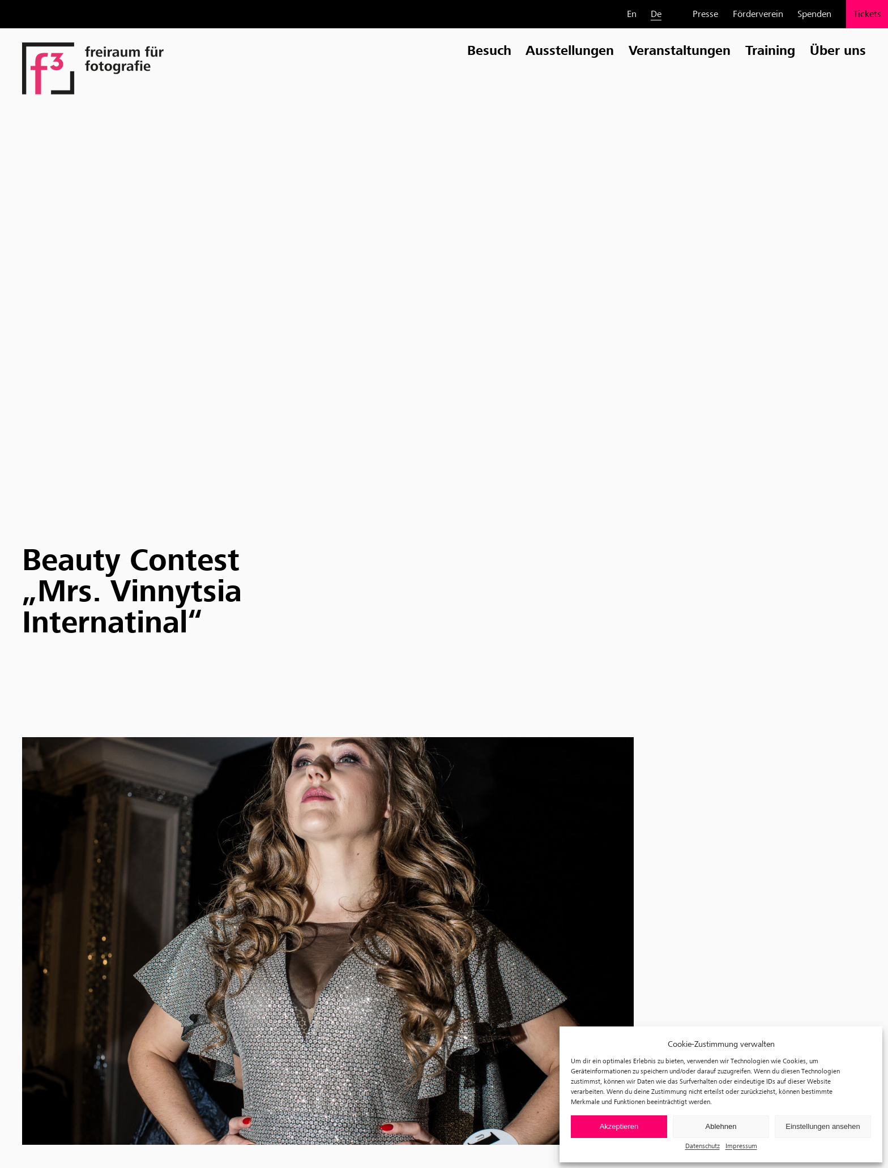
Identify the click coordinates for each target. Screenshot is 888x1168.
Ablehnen (721, 1126)
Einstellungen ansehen (822, 1126)
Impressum (741, 1145)
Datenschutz (702, 1145)
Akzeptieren (619, 1126)
